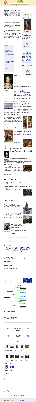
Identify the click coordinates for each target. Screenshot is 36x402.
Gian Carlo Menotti (6, 257)
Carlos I (26, 34)
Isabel (14, 24)
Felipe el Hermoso (18, 21)
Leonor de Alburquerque (19, 290)
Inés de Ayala (23, 296)
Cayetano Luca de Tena (22, 248)
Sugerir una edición (22, 395)
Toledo (17, 14)
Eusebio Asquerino (17, 216)
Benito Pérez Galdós (16, 224)
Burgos (16, 142)
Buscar (28, 3)
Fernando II (27, 38)
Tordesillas (27, 59)
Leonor (15, 110)
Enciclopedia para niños (6, 11)
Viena (7, 90)
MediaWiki (23, 400)
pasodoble (10, 269)
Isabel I (8, 328)
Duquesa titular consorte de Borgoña (27, 18)
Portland (29, 98)
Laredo (23, 94)
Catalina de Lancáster (19, 301)
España (14, 29)
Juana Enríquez (14, 294)
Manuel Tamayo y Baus (11, 217)
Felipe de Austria (28, 325)
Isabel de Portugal (27, 54)
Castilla (6, 16)
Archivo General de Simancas (9, 109)
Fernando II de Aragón (16, 75)
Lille (27, 147)
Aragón (15, 16)
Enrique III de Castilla (19, 298)
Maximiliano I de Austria (28, 53)
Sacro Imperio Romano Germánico (20, 92)
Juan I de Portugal (23, 303)
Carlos (23, 158)
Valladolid (10, 278)
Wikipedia (14, 400)
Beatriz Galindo (25, 82)
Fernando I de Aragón (19, 287)
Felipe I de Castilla (27, 65)
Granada (20, 142)
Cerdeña (27, 17)
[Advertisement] (18, 7)
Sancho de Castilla (23, 289)
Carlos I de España (5, 159)
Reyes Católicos (24, 90)
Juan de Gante (23, 300)
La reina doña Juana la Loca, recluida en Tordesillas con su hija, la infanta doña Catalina (27, 172)
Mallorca (29, 16)
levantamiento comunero (7, 32)
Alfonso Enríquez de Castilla (23, 292)
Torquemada (6, 146)
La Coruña (21, 135)
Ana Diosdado (17, 227)
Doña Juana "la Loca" (24, 223)
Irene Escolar (27, 251)
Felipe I (16, 328)
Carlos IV (28, 42)
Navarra (17, 16)
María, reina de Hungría (28, 71)
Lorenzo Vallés (20, 217)
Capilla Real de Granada (28, 60)
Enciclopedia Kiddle (8, 398)
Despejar (26, 3)
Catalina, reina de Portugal (28, 72)
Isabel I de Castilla (27, 64)
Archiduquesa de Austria (28, 56)
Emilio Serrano (16, 217)
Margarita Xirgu (16, 225)
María (20, 131)
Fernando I (27, 44)
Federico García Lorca (16, 268)
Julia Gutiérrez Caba (28, 248)
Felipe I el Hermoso (9, 311)
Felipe (23, 128)
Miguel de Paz (7, 116)
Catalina (31, 134)
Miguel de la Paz (8, 325)
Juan (12, 24)
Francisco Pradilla (24, 171)
